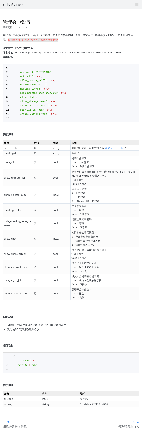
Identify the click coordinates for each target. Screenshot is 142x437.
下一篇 (135, 418)
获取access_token (115, 145)
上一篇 (6, 418)
